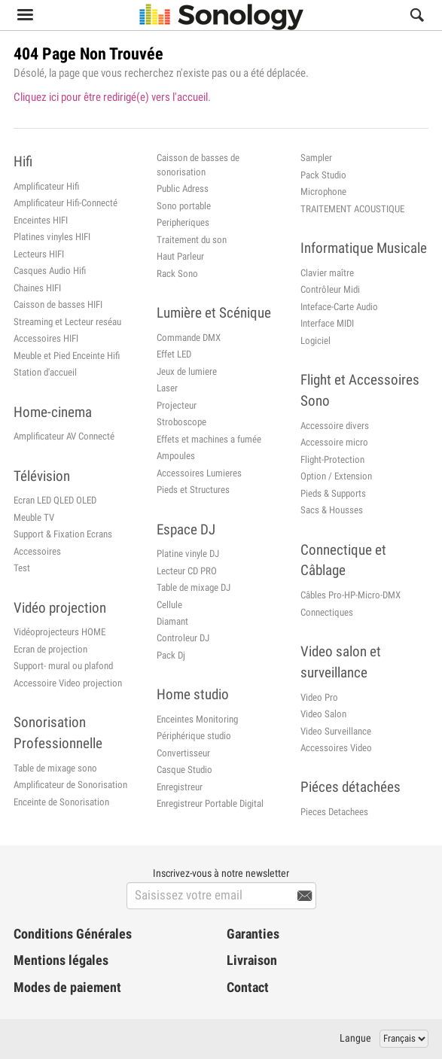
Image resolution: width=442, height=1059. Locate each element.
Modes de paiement (67, 987)
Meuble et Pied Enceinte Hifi (67, 355)
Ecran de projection (50, 649)
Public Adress (183, 188)
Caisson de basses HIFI (58, 304)
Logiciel (315, 340)
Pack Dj (171, 655)
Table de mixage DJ (193, 587)
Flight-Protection (332, 459)
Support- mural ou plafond (63, 665)
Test (22, 568)
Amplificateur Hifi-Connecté (65, 202)
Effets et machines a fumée (209, 439)
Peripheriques (183, 222)
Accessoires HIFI (46, 338)
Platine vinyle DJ (188, 553)
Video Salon (323, 714)
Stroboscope (181, 422)
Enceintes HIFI (41, 220)
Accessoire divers (334, 425)
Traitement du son (192, 239)
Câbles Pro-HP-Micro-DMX (350, 595)
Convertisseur (183, 753)
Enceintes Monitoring (197, 719)
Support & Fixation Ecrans (63, 534)
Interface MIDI (327, 323)
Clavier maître (327, 272)
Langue (355, 1038)
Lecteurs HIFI (39, 254)
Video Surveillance (335, 731)
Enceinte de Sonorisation (61, 802)
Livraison (252, 960)
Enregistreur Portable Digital (210, 803)
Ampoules (176, 455)
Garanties (253, 934)
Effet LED (174, 354)
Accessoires (37, 551)
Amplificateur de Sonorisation (70, 784)
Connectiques (326, 612)
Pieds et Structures (193, 489)
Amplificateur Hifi (46, 186)
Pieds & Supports (333, 493)
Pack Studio (323, 175)
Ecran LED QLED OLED (55, 500)
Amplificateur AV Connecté (64, 436)
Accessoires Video (336, 747)
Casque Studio (184, 769)
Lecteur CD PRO (187, 571)
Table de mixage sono (55, 768)
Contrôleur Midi (330, 289)
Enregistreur (180, 787)
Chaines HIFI (37, 288)
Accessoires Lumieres (199, 473)
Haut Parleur (180, 256)
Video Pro (319, 697)
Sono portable (184, 205)
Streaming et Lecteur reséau (67, 321)
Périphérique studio (194, 735)
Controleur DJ (183, 638)
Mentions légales (61, 960)
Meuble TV (34, 517)
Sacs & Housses (331, 510)
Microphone (323, 191)
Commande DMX (189, 337)
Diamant (172, 621)
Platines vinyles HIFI (52, 236)
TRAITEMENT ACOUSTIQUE (352, 209)
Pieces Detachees (334, 811)
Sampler (316, 157)
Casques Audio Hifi (50, 270)
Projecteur (177, 405)
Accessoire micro (334, 442)
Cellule (169, 604)
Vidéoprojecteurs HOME (59, 632)
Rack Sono (177, 273)
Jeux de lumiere (187, 371)
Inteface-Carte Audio (339, 306)
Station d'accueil (45, 372)
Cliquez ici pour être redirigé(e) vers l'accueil (111, 97)
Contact (248, 987)
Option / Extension (336, 476)
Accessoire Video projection (68, 683)
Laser (167, 388)
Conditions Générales (73, 934)
